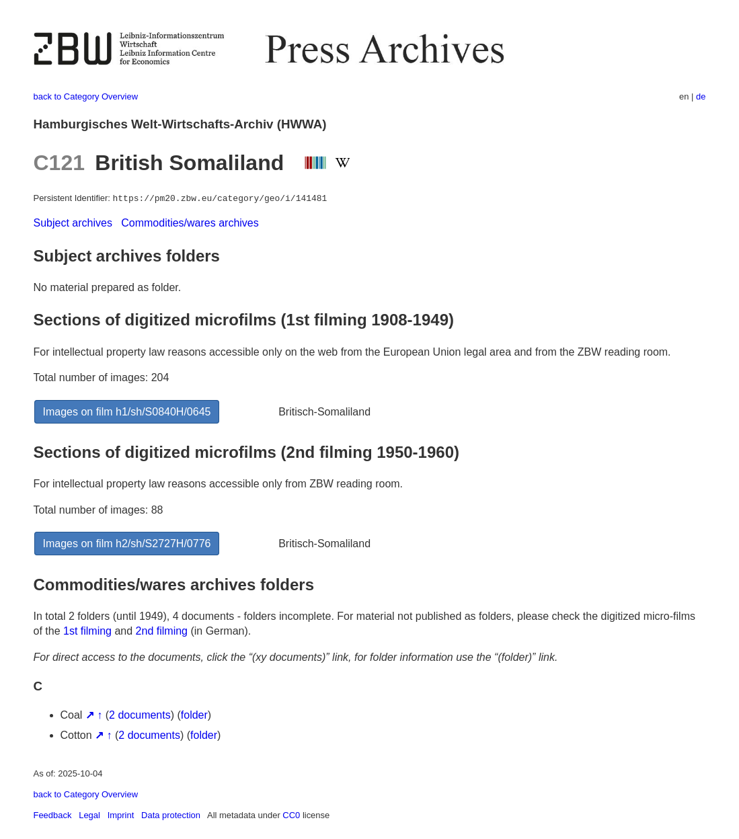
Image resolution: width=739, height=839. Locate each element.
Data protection (170, 815)
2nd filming (162, 631)
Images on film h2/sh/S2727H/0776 (127, 543)
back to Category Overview (86, 96)
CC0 (291, 815)
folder (194, 715)
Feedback (53, 815)
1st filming (87, 631)
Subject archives (73, 223)
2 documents (140, 715)
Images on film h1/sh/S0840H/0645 (127, 411)
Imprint (121, 815)
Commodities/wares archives (190, 223)
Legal (89, 815)
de (700, 96)
